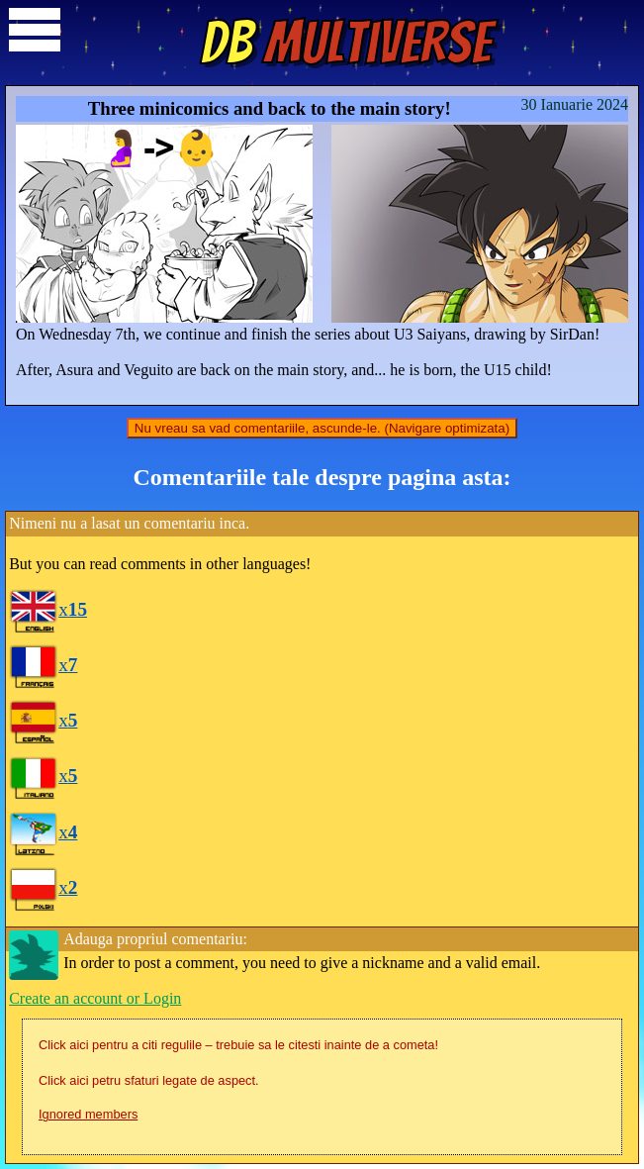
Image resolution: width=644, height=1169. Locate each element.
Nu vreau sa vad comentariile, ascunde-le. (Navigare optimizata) (322, 428)
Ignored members (88, 1114)
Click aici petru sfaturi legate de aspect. (149, 1080)
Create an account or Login (95, 998)
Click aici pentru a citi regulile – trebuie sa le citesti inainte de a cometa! (238, 1044)
